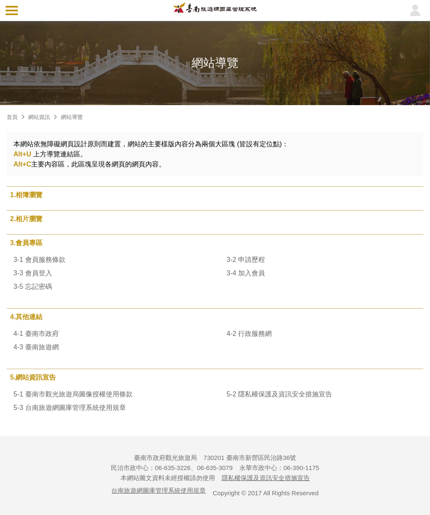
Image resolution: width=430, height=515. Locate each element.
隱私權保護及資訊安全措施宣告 (266, 477)
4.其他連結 (26, 316)
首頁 (12, 117)
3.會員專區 (26, 242)
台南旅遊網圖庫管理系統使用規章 (158, 490)
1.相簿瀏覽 (26, 194)
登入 (414, 10)
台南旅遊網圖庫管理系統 (215, 10)
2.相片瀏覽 (26, 218)
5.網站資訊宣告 (33, 377)
